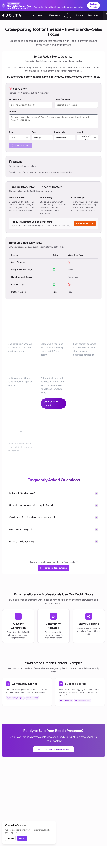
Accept (22, 838)
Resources (94, 15)
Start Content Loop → (51, 403)
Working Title (15, 99)
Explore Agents (93, 5)
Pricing (79, 15)
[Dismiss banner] (103, 5)
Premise (12, 111)
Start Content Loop (84, 223)
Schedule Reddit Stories (53, 568)
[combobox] (19, 137)
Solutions (38, 15)
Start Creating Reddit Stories (53, 749)
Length (80, 132)
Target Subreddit (62, 99)
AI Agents (67, 15)
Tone (34, 132)
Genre (11, 132)
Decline (10, 838)
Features (55, 15)
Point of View (60, 132)
